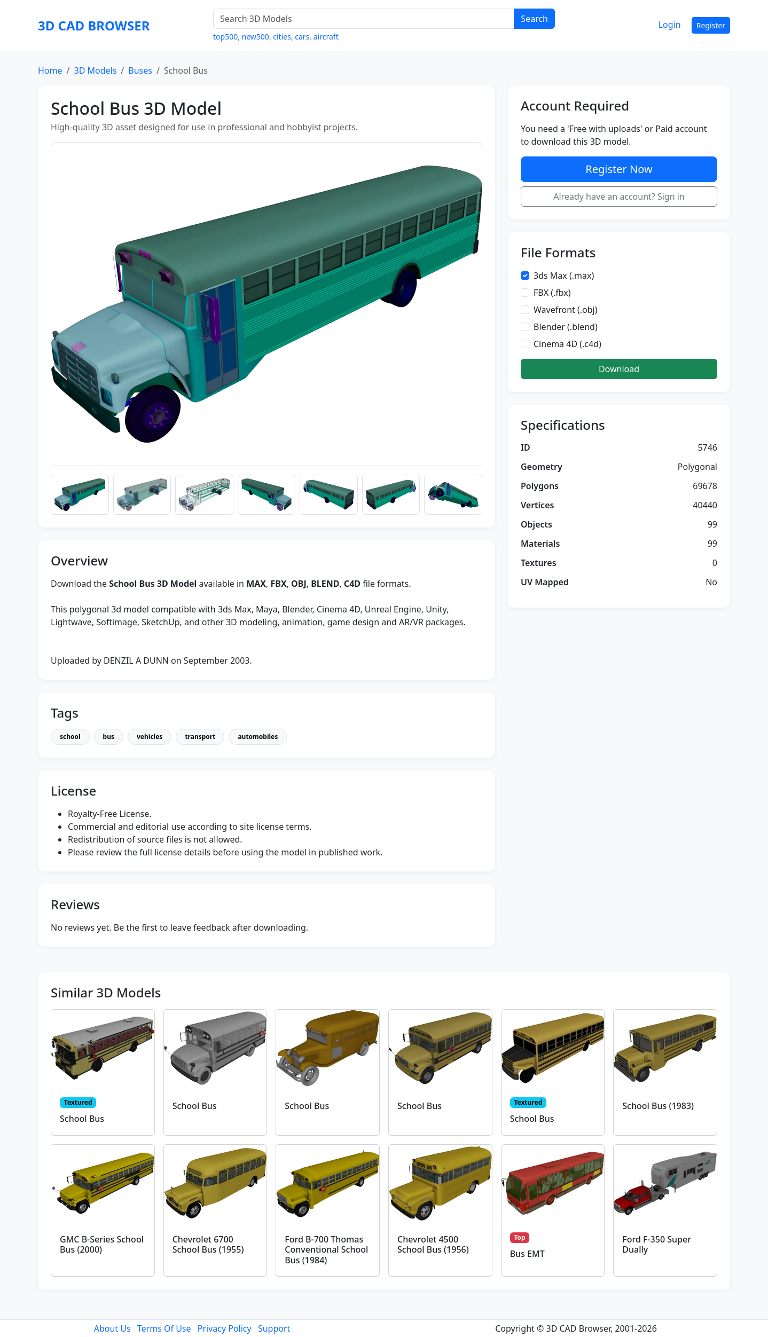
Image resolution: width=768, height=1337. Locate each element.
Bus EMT (527, 1254)
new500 (255, 37)
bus (108, 736)
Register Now (618, 169)
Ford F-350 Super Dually (656, 1244)
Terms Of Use (164, 1328)
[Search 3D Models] (363, 19)
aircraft (326, 37)
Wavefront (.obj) (566, 310)
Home (50, 70)
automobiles (258, 736)
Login (670, 24)
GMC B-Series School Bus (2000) (102, 1244)
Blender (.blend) (566, 327)
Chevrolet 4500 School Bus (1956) (433, 1244)
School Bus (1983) (658, 1106)
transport (200, 736)
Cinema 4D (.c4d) (567, 344)
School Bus (82, 1118)
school (70, 736)
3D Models (95, 70)
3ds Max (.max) (564, 275)
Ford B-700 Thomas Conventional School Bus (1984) (326, 1249)
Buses (140, 70)
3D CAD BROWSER (94, 25)
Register (710, 25)
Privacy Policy (225, 1328)
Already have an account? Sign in (619, 196)
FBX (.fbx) (552, 292)
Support (274, 1328)
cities (282, 37)
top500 (225, 37)
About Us (112, 1328)
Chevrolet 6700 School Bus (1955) (208, 1244)
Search (534, 19)
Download (619, 369)
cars (302, 37)
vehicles (149, 736)
